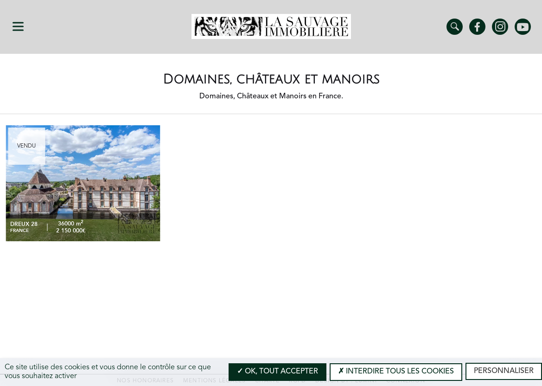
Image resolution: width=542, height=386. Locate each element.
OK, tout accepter (277, 371)
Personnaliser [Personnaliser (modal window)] (504, 371)
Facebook (477, 27)
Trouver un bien (454, 27)
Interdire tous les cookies (396, 371)
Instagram (500, 27)
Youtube (523, 27)
